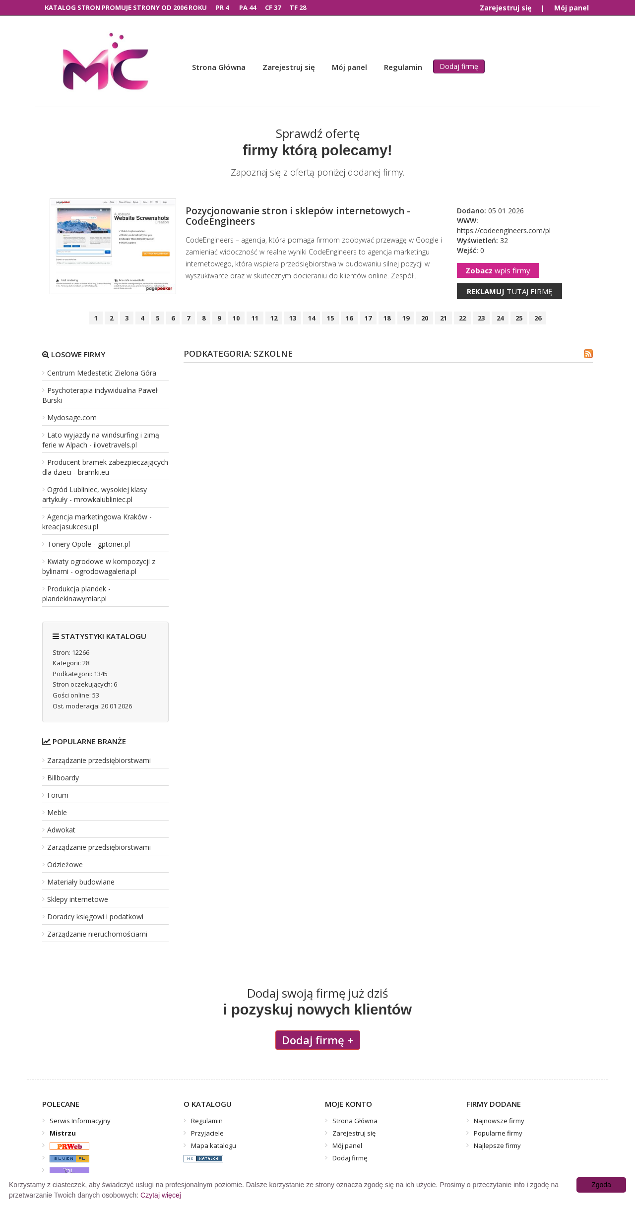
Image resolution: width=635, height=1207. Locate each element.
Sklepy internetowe (77, 899)
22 (462, 318)
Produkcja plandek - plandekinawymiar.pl (76, 593)
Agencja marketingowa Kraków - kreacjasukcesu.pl (97, 521)
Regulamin (403, 67)
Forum (57, 795)
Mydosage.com (72, 417)
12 (273, 318)
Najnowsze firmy (499, 1120)
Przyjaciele (207, 1133)
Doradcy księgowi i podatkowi (95, 916)
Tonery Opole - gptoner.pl (88, 544)
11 (255, 318)
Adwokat (61, 829)
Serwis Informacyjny (80, 1120)
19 (405, 318)
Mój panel (571, 7)
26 (537, 318)
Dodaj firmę (459, 66)
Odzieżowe (65, 864)
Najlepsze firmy (497, 1145)
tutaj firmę (509, 291)
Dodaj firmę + (318, 1039)
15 (330, 318)
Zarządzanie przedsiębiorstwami (99, 760)
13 (292, 318)
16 (349, 318)
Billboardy (63, 777)
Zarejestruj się (505, 7)
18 (386, 318)
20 (424, 318)
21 (443, 318)
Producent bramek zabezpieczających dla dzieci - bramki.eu (105, 467)
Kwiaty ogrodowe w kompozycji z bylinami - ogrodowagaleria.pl (98, 566)
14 (311, 318)
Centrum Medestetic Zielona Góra (101, 373)
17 (368, 318)
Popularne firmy (498, 1133)
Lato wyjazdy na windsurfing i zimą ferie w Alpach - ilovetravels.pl (100, 439)
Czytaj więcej (160, 1195)
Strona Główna (219, 67)
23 (481, 318)
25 (518, 318)
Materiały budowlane (81, 882)
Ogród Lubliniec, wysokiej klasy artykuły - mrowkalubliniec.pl (94, 494)
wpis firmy (497, 270)
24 (500, 318)
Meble (57, 812)
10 (236, 318)
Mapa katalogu (213, 1145)
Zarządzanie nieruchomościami (97, 934)
